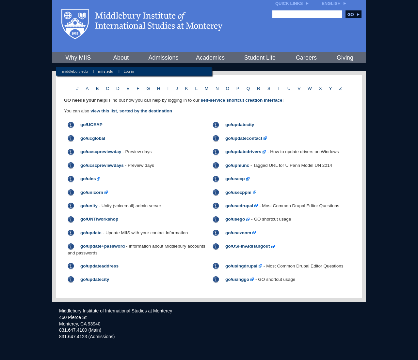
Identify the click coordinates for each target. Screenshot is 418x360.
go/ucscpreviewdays (102, 165)
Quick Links (289, 3)
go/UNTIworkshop (99, 219)
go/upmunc (237, 165)
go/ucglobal (92, 138)
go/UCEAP (91, 124)
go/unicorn (91, 192)
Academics (210, 57)
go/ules (88, 178)
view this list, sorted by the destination (131, 110)
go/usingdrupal (241, 266)
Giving (345, 57)
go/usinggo (237, 279)
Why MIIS (78, 57)
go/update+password (102, 246)
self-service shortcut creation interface (241, 100)
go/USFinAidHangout (247, 246)
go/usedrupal (239, 205)
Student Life (260, 57)
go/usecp (235, 178)
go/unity (89, 205)
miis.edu (105, 71)
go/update (91, 232)
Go (353, 14)
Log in (129, 71)
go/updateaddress (99, 266)
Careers (306, 57)
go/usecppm (238, 192)
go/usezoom (238, 232)
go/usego (235, 219)
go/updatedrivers (243, 151)
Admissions (163, 57)
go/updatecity (239, 124)
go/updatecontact (243, 138)
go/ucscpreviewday (100, 151)
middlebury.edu (75, 71)
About (121, 57)
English (331, 3)
